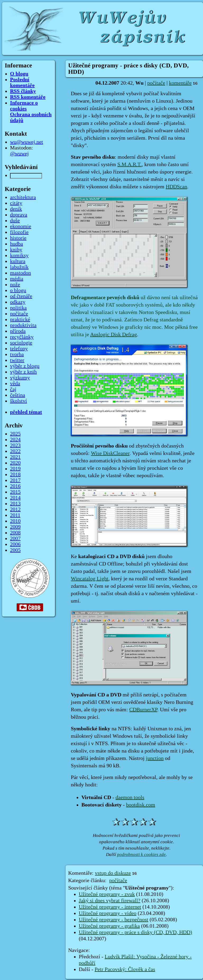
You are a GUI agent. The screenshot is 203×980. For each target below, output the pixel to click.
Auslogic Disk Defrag (113, 335)
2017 (15, 480)
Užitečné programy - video (107, 913)
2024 (15, 440)
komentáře (180, 83)
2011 (15, 515)
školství (18, 401)
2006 (15, 544)
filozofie (19, 232)
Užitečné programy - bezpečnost (113, 920)
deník (16, 209)
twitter (17, 360)
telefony (19, 349)
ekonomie (20, 226)
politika (18, 308)
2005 (15, 550)
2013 (15, 504)
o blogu (18, 290)
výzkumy (20, 378)
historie (18, 238)
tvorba (17, 354)
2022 (15, 451)
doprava (18, 215)
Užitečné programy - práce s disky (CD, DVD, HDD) (135, 932)
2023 (15, 445)
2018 (15, 474)
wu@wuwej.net (26, 142)
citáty (16, 203)
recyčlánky (22, 337)
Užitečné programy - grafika (109, 926)
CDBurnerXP (143, 710)
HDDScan (176, 187)
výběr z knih (23, 372)
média (16, 279)
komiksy (19, 255)
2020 (15, 463)
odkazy (17, 302)
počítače (156, 83)
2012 (15, 509)
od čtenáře (21, 296)
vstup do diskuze (113, 873)
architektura (23, 197)
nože (15, 285)
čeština (17, 395)
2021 (15, 457)
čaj (13, 389)
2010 (15, 521)
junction (155, 758)
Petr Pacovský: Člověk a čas (125, 969)
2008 (15, 533)
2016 (15, 486)
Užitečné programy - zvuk (107, 894)
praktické (20, 319)
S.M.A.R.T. (129, 164)
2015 (15, 492)
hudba (16, 244)
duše (15, 221)
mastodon (20, 273)
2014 (15, 498)
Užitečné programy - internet (110, 907)
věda (15, 383)
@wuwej (19, 154)
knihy (16, 250)
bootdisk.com (140, 805)
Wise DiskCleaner (110, 453)
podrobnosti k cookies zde (141, 854)
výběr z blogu (24, 366)
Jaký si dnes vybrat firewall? (109, 901)
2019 (15, 469)
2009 (15, 527)
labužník (19, 267)
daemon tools (130, 797)
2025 (15, 434)
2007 (15, 538)
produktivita (23, 325)
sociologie (21, 343)
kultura (17, 261)
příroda (18, 331)
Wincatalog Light (89, 579)
